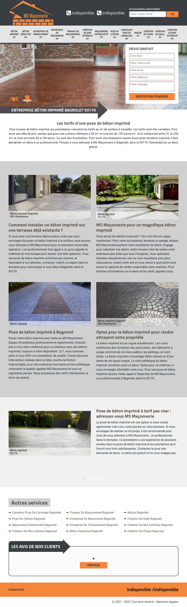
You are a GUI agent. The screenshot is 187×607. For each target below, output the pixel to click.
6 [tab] (103, 478)
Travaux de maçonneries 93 (73, 34)
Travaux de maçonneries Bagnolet (92, 512)
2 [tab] (88, 478)
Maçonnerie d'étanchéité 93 (101, 34)
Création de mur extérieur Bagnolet (150, 525)
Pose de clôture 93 (114, 34)
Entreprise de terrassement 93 (40, 34)
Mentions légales (167, 602)
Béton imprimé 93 (13, 34)
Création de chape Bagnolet (145, 531)
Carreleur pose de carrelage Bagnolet (36, 512)
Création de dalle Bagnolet (144, 518)
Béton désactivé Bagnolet (86, 531)
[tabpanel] (93, 433)
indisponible (80, 12)
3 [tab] (92, 478)
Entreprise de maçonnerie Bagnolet (92, 518)
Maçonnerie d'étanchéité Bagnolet (34, 525)
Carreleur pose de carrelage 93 (126, 34)
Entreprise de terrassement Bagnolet (94, 525)
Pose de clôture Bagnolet (28, 518)
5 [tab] (99, 478)
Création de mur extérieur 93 (172, 34)
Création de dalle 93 (160, 34)
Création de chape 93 (148, 34)
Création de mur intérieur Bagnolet (34, 531)
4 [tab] (95, 478)
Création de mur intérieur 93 (87, 34)
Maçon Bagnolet (138, 512)
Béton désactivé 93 (25, 34)
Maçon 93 (137, 34)
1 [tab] (84, 478)
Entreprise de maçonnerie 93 (57, 34)
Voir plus (93, 565)
